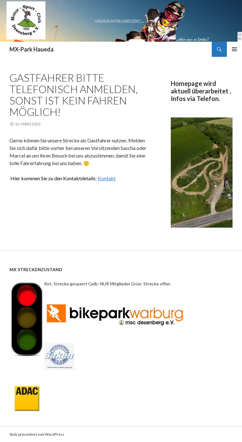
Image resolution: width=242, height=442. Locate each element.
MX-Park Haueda (31, 49)
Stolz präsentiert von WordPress (36, 434)
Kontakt (107, 178)
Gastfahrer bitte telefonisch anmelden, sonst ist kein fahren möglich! (73, 94)
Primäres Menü (234, 49)
